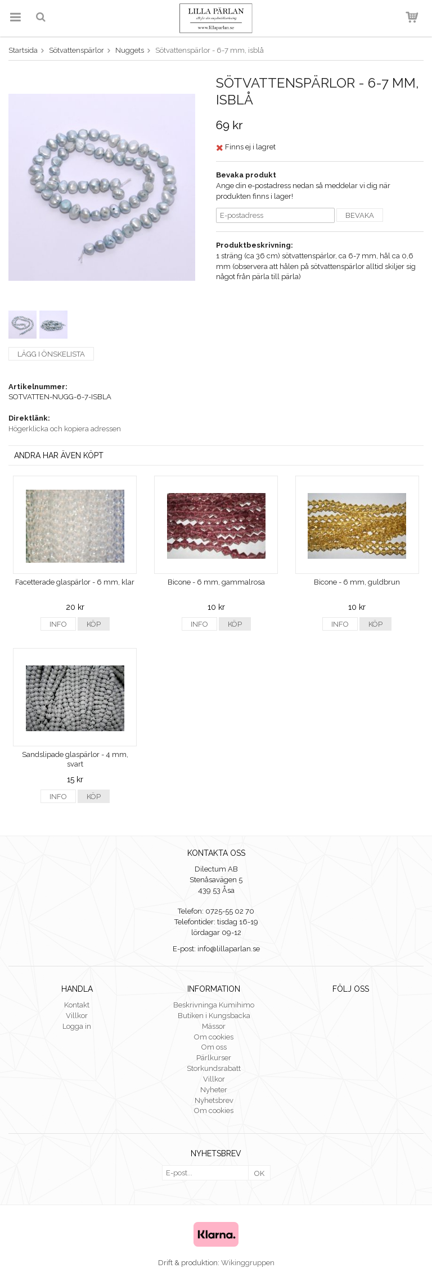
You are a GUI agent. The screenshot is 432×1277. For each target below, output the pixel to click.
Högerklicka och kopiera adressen (64, 429)
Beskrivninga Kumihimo (213, 1005)
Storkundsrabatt (214, 1068)
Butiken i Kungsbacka (214, 1015)
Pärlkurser (213, 1057)
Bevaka (359, 215)
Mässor (214, 1026)
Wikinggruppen (247, 1262)
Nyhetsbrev (214, 1100)
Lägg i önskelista (51, 354)
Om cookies (213, 1037)
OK (259, 1173)
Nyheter (213, 1090)
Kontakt (76, 1005)
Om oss (214, 1047)
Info (58, 624)
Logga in (76, 1026)
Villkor (77, 1015)
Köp (94, 624)
